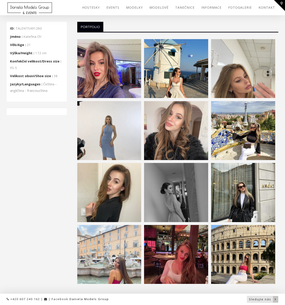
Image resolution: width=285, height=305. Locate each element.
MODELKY (134, 7)
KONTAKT (267, 7)
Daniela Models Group (89, 299)
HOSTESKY (91, 7)
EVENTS (112, 7)
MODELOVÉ (159, 7)
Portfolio (90, 26)
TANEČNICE (185, 7)
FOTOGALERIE (240, 7)
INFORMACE (211, 7)
